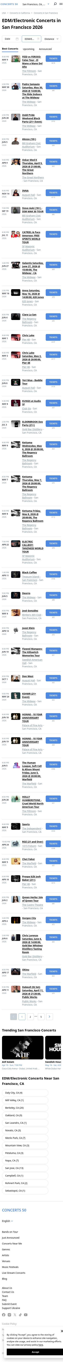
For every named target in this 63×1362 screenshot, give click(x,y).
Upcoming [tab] (28, 49)
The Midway (28, 101)
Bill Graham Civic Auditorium (31, 145)
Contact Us (8, 1292)
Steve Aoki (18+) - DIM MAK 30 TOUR (33, 209)
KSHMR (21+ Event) (29, 695)
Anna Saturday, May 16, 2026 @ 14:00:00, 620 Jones (33, 294)
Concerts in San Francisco (46, 13)
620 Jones (27, 301)
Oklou (25, 969)
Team (5, 1296)
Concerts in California (20, 13)
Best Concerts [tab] (10, 48)
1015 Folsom (29, 845)
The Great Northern (33, 177)
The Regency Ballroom (29, 320)
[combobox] (36, 4)
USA (4, 13)
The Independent (31, 828)
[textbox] (31, 39)
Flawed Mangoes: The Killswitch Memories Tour (32, 652)
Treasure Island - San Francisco (31, 578)
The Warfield (29, 783)
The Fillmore (29, 71)
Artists (5, 1255)
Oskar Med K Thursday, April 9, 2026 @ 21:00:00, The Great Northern (32, 166)
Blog (4, 1278)
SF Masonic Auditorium (28, 248)
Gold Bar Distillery (32, 429)
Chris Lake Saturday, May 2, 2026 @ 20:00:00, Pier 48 (31, 357)
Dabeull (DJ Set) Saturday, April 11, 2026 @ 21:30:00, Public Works (32, 992)
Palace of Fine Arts (32, 725)
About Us (7, 1287)
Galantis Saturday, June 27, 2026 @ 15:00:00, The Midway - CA (33, 268)
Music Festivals (10, 1267)
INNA (25, 190)
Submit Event (9, 1304)
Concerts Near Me (12, 1243)
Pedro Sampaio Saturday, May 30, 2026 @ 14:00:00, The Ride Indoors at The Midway (32, 91)
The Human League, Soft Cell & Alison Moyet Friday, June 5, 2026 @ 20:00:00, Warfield (32, 771)
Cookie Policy (9, 1323)
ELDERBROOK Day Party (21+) (32, 423)
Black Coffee (29, 572)
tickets (53, 58)
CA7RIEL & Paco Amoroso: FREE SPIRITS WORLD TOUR (31, 237)
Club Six (26, 408)
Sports (26, 824)
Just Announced (10, 1237)
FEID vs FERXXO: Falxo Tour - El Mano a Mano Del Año (32, 61)
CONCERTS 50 (9, 4)
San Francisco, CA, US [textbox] (34, 4)
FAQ (4, 1300)
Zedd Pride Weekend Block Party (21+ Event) (32, 118)
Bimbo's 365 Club (31, 614)
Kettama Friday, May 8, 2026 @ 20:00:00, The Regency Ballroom (32, 515)
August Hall (28, 194)
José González (30, 610)
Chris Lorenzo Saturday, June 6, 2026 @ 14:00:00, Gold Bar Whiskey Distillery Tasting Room (32, 944)
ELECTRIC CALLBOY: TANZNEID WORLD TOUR (33, 546)
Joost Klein (28, 628)
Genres (6, 1249)
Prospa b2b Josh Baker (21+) (31, 878)
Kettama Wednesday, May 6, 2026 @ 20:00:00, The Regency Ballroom (33, 449)
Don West (27, 676)
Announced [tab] (45, 49)
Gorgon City (29, 918)
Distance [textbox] (49, 39)
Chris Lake (28, 335)
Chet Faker (28, 859)
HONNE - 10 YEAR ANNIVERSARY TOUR (32, 718)
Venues (6, 1261)
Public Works (29, 1001)
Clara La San (29, 314)
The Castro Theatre (32, 904)
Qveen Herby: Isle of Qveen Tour (32, 899)
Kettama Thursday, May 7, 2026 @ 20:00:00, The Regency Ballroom (32, 483)
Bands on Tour (10, 1231)
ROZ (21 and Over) (32, 841)
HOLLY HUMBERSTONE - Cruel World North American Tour (33, 801)
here (40, 1344)
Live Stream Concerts (13, 1272)
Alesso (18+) (29, 139)
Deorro (26, 593)
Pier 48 (26, 339)
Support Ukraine (11, 1308)
